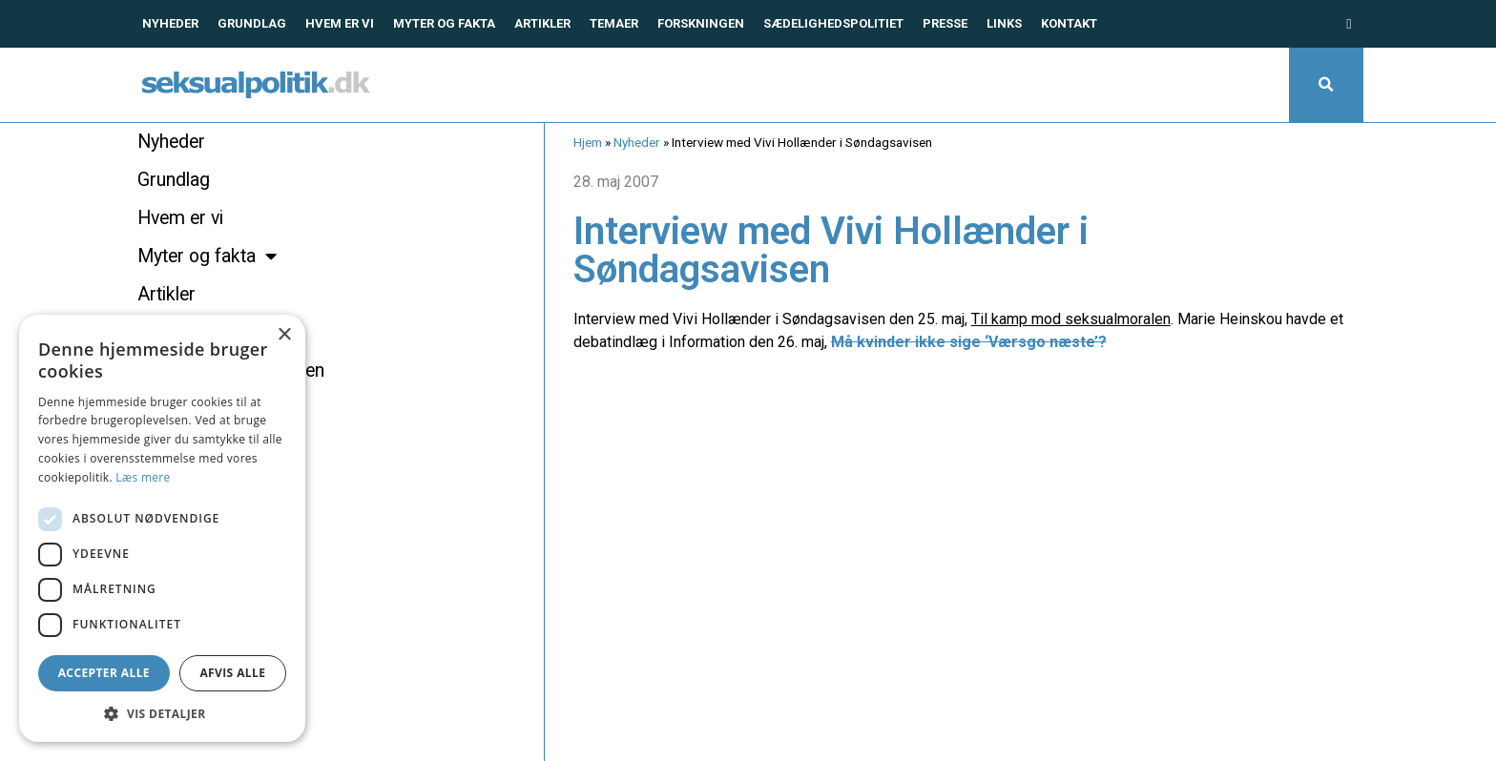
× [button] (284, 335)
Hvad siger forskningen (230, 370)
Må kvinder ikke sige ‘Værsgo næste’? (969, 342)
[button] (1326, 85)
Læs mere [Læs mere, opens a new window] (142, 477)
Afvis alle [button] (232, 673)
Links (1004, 23)
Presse (945, 23)
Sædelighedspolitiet (833, 23)
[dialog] (162, 528)
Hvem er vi (339, 23)
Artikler (542, 23)
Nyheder (170, 23)
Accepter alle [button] (104, 673)
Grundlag (252, 23)
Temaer (614, 23)
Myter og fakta (444, 23)
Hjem (587, 142)
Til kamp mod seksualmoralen (1071, 319)
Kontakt (1069, 23)
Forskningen (700, 23)
